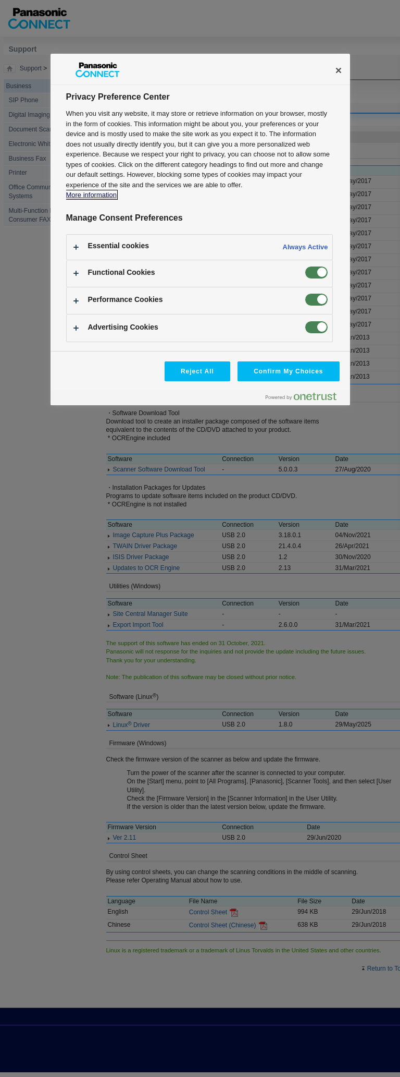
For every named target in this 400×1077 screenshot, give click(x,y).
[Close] (338, 70)
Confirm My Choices (288, 371)
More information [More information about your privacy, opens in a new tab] (91, 195)
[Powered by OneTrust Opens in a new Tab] (305, 398)
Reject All (197, 371)
